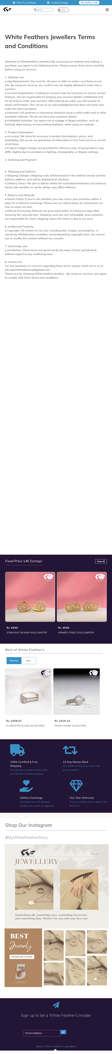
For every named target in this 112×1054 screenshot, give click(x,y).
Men (28, 660)
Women (14, 660)
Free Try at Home (24, 2)
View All (101, 561)
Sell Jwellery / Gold (89, 2)
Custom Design (57, 2)
